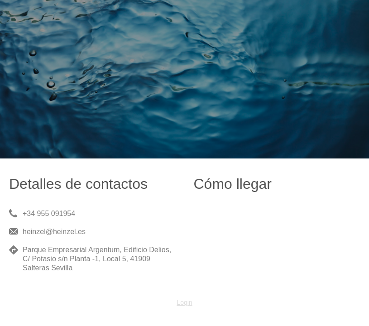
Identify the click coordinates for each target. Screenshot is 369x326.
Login (184, 302)
